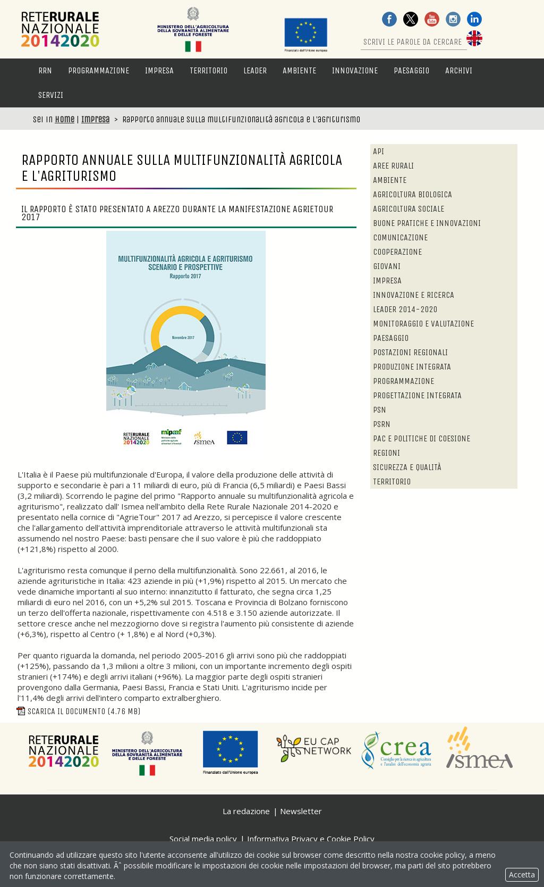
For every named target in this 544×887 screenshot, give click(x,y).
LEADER (255, 70)
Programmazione (98, 70)
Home (64, 119)
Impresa (159, 70)
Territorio (208, 70)
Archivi (458, 70)
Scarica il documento (78, 711)
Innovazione (355, 70)
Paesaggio (411, 70)
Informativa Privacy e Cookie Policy (311, 838)
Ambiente (299, 70)
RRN (45, 70)
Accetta (522, 874)
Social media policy (203, 838)
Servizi (50, 95)
